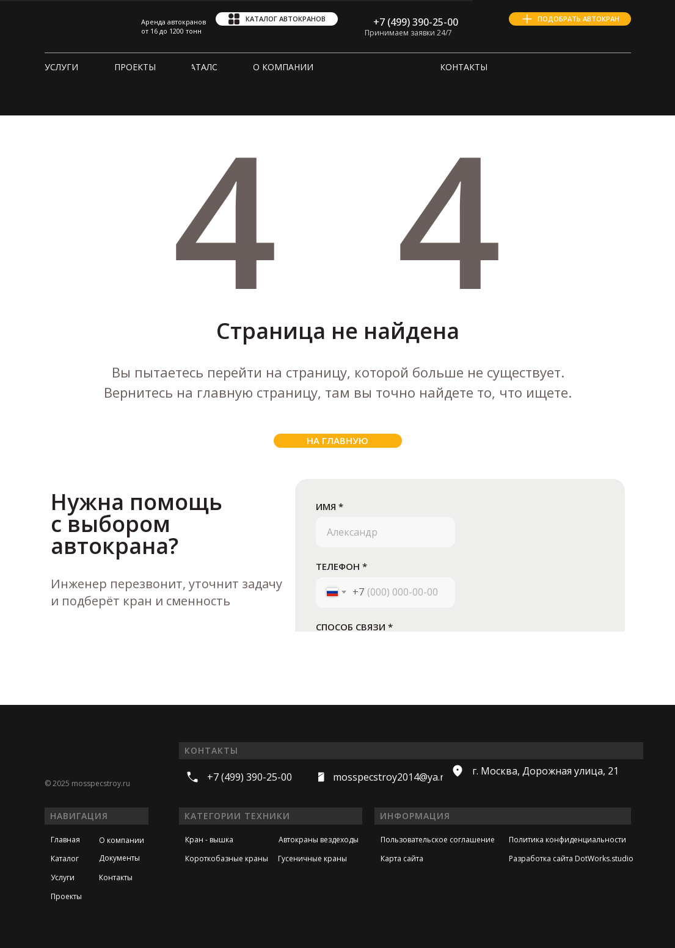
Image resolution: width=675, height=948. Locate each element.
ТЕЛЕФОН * (341, 566)
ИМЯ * (329, 506)
